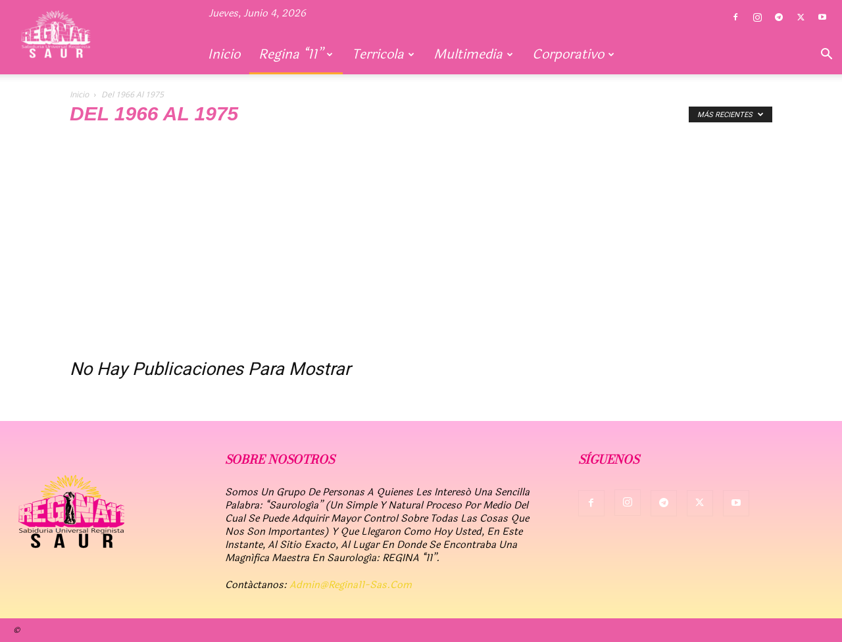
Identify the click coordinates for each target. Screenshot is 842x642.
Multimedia (473, 54)
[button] (826, 55)
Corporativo (573, 54)
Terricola (383, 54)
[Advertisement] (421, 245)
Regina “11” (296, 54)
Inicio (224, 54)
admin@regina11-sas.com (350, 585)
